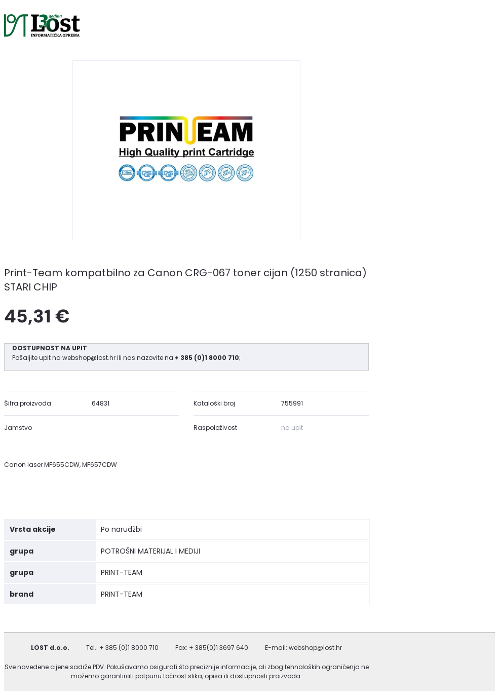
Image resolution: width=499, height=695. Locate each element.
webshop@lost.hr (89, 357)
